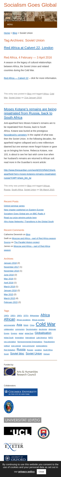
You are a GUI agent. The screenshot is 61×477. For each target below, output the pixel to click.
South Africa (17, 189)
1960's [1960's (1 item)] (19, 316)
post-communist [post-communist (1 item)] (28, 346)
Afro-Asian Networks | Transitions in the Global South (29, 221)
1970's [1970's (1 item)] (25, 316)
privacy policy (26, 471)
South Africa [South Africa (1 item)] (48, 350)
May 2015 (8, 294)
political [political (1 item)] (7, 346)
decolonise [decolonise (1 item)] (43, 329)
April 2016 (9, 282)
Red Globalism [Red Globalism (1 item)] (9, 350)
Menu (10, 24)
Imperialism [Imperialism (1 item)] (19, 338)
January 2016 (10, 290)
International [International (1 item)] (30, 338)
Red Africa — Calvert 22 (16, 78)
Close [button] (41, 471)
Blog (15, 33)
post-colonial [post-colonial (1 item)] (16, 346)
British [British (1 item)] (26, 325)
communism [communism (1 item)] (19, 329)
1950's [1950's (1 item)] (12, 316)
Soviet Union (15, 97)
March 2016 (9, 286)
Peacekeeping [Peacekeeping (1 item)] (49, 342)
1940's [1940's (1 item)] (6, 316)
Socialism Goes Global (30, 5)
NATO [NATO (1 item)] (50, 338)
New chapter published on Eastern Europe (24, 210)
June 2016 (9, 275)
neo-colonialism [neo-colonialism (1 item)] (10, 342)
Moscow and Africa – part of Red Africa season (34, 238)
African (46, 185)
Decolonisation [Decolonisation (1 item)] (31, 329)
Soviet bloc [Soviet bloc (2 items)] (17, 353)
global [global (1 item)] (21, 333)
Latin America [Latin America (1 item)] (41, 338)
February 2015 (11, 302)
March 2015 (9, 298)
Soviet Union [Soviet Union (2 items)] (34, 353)
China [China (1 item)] (32, 325)
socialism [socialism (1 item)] (38, 350)
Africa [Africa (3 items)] (45, 315)
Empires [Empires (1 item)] (14, 333)
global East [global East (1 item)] (29, 333)
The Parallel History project (27, 242)
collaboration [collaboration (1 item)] (9, 329)
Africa (45, 93)
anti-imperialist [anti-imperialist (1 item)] (9, 325)
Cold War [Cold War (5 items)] (45, 324)
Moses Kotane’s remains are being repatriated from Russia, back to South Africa (30, 113)
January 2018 (10, 263)
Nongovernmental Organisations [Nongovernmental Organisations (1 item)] (29, 342)
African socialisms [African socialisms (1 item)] (23, 320)
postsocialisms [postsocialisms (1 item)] (41, 346)
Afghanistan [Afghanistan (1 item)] (34, 316)
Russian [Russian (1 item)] (30, 350)
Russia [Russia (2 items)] (21, 349)
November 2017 (11, 267)
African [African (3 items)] (9, 319)
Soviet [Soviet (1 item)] (6, 354)
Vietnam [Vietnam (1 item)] (46, 354)
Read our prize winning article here (20, 217)
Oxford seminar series (14, 206)
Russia (7, 189)
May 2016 (8, 278)
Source (7, 242)
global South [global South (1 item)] (9, 338)
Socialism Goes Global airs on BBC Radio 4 (24, 213)
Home (7, 33)
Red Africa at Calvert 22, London (28, 48)
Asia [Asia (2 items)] (19, 324)
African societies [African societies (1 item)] (38, 320)
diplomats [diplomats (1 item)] (52, 329)
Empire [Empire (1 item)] (6, 333)
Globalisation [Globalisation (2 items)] (43, 333)
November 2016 (11, 271)
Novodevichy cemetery (15, 135)
